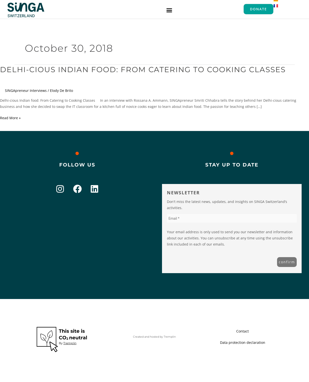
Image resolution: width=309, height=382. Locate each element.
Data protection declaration (242, 342)
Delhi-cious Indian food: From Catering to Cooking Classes (143, 69)
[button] (169, 10)
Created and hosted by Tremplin (154, 336)
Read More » (10, 117)
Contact (242, 331)
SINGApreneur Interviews (26, 90)
